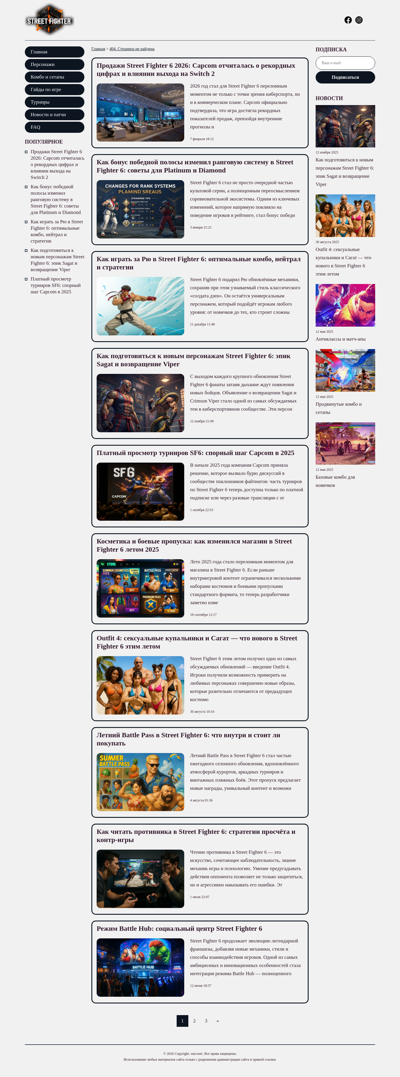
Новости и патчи (48, 114)
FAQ (35, 127)
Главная (39, 52)
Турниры (40, 102)
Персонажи (43, 64)
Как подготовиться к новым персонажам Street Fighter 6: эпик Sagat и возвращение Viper (57, 260)
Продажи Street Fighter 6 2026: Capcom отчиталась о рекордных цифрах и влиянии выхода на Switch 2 (57, 164)
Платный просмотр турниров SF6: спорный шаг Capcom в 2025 (56, 285)
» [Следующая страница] (218, 1029)
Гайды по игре (46, 89)
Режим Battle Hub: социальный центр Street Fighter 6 (184, 936)
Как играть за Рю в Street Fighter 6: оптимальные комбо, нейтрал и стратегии (57, 231)
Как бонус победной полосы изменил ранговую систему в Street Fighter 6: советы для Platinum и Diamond (56, 199)
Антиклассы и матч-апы (341, 339)
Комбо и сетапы (47, 77)
